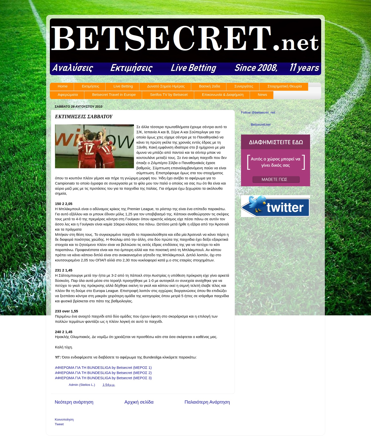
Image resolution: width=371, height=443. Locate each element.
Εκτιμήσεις (90, 86)
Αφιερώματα (68, 94)
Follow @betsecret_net (258, 112)
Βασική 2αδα (209, 86)
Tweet (59, 424)
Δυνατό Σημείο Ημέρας (166, 86)
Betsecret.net (261, 124)
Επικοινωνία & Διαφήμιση (223, 94)
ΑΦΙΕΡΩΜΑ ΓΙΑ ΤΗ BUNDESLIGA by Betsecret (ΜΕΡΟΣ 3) (103, 378)
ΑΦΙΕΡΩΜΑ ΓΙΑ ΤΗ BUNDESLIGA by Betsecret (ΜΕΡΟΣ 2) (103, 373)
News (262, 94)
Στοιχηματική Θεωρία (284, 86)
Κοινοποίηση (64, 419)
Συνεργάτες (243, 86)
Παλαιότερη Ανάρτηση (207, 402)
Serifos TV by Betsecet (168, 94)
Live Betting (123, 86)
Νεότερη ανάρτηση (74, 402)
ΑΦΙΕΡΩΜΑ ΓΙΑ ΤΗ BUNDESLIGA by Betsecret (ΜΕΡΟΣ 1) (103, 368)
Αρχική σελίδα (139, 402)
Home (63, 86)
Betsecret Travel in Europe (114, 94)
